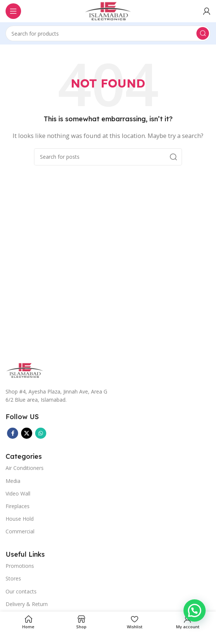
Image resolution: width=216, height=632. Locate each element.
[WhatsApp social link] (40, 433)
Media (13, 480)
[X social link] (26, 433)
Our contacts (21, 591)
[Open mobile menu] (13, 11)
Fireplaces (18, 506)
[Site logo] (108, 10)
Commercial (20, 531)
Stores (13, 578)
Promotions (20, 565)
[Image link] (25, 369)
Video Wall (18, 493)
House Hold (20, 518)
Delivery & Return (27, 604)
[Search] (108, 33)
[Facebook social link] (12, 433)
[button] (194, 610)
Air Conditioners (25, 467)
